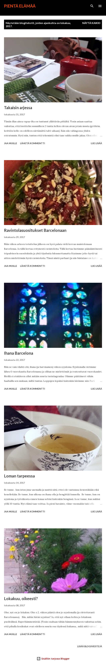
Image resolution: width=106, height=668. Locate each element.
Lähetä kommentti (32, 143)
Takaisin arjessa (18, 107)
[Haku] (92, 6)
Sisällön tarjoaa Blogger (53, 658)
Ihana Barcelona (18, 353)
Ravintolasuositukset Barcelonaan (35, 230)
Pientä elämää (19, 5)
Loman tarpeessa (19, 475)
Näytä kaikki (91, 22)
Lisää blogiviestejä (89, 646)
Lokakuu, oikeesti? (21, 598)
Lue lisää (96, 143)
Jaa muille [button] (10, 143)
